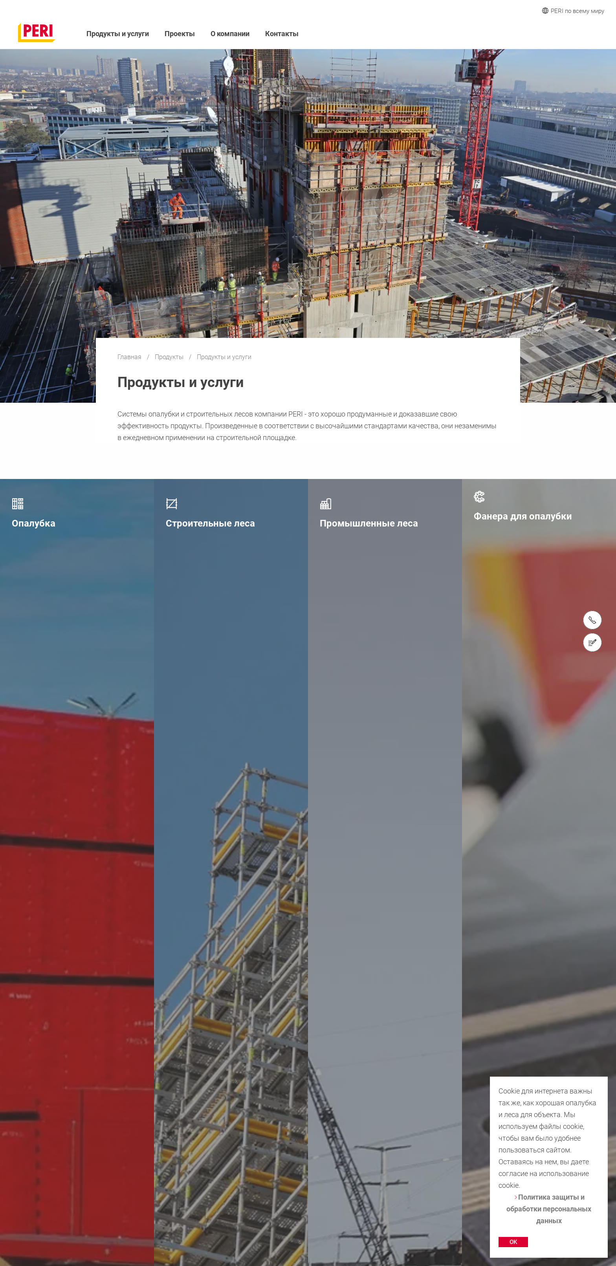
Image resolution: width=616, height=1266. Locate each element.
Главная (130, 357)
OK (513, 1242)
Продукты (170, 357)
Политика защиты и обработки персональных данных (548, 1209)
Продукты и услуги (117, 33)
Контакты (282, 33)
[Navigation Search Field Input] (557, 34)
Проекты (180, 33)
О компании (230, 33)
